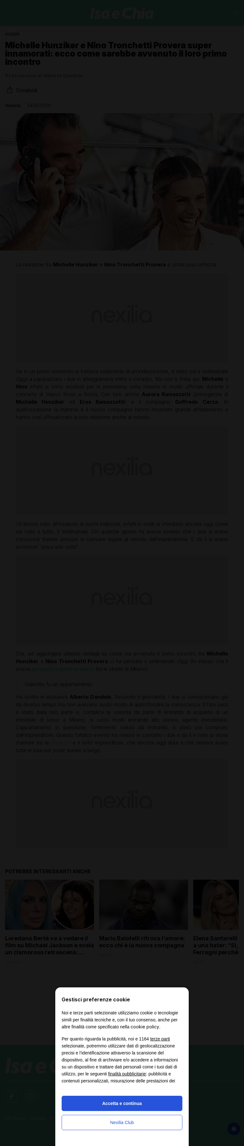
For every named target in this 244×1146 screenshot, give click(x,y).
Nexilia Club (122, 1122)
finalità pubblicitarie (127, 1073)
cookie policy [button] (145, 1026)
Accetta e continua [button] (122, 1103)
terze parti (160, 1038)
